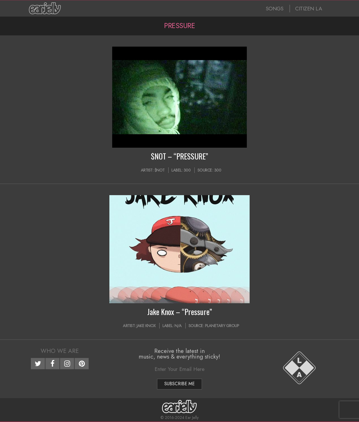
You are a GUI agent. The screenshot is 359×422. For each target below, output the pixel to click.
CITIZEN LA (308, 8)
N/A (178, 326)
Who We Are (60, 351)
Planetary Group (222, 326)
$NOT (160, 170)
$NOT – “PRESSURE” (179, 156)
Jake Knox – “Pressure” (179, 311)
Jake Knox (146, 326)
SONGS (275, 8)
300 (187, 170)
